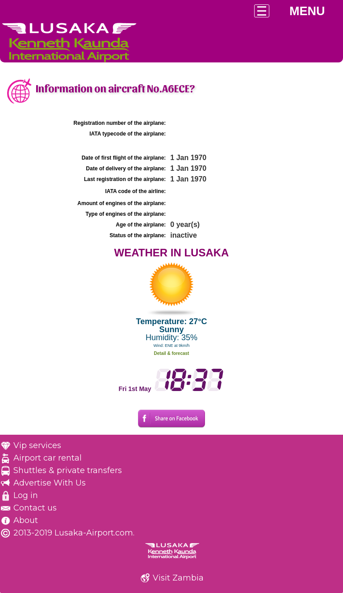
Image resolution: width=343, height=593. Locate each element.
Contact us (35, 508)
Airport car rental (47, 458)
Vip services (37, 445)
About (25, 520)
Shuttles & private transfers (67, 470)
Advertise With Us (49, 483)
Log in (25, 495)
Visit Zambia (178, 578)
